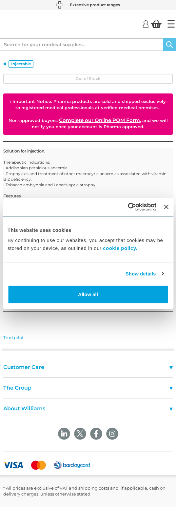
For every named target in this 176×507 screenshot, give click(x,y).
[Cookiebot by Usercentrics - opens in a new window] (127, 207)
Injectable (21, 63)
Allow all (88, 294)
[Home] (171, 23)
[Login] (145, 24)
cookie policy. (120, 248)
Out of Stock (88, 78)
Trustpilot (13, 337)
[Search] (169, 44)
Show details (141, 273)
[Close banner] (166, 207)
